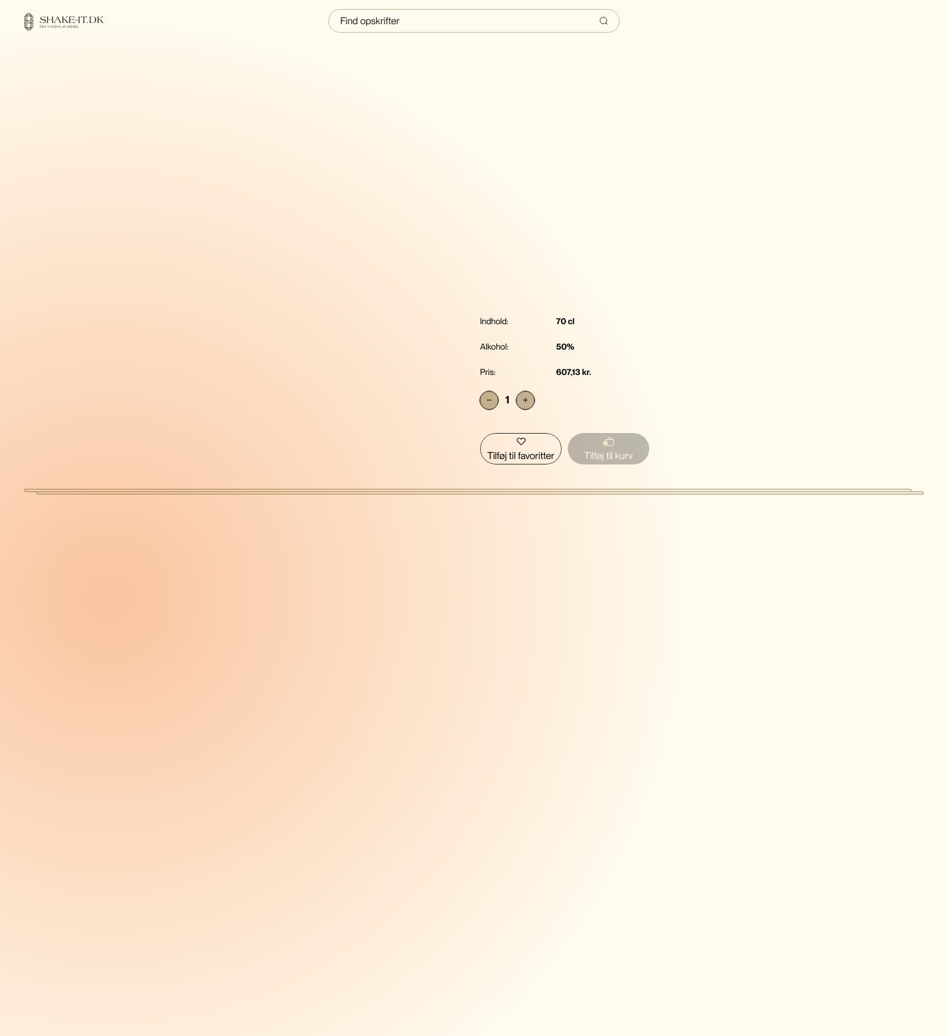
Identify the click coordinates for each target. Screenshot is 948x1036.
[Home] (71, 21)
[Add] (525, 400)
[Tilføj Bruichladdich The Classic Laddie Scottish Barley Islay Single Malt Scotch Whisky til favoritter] (521, 448)
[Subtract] (489, 400)
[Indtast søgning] (474, 21)
